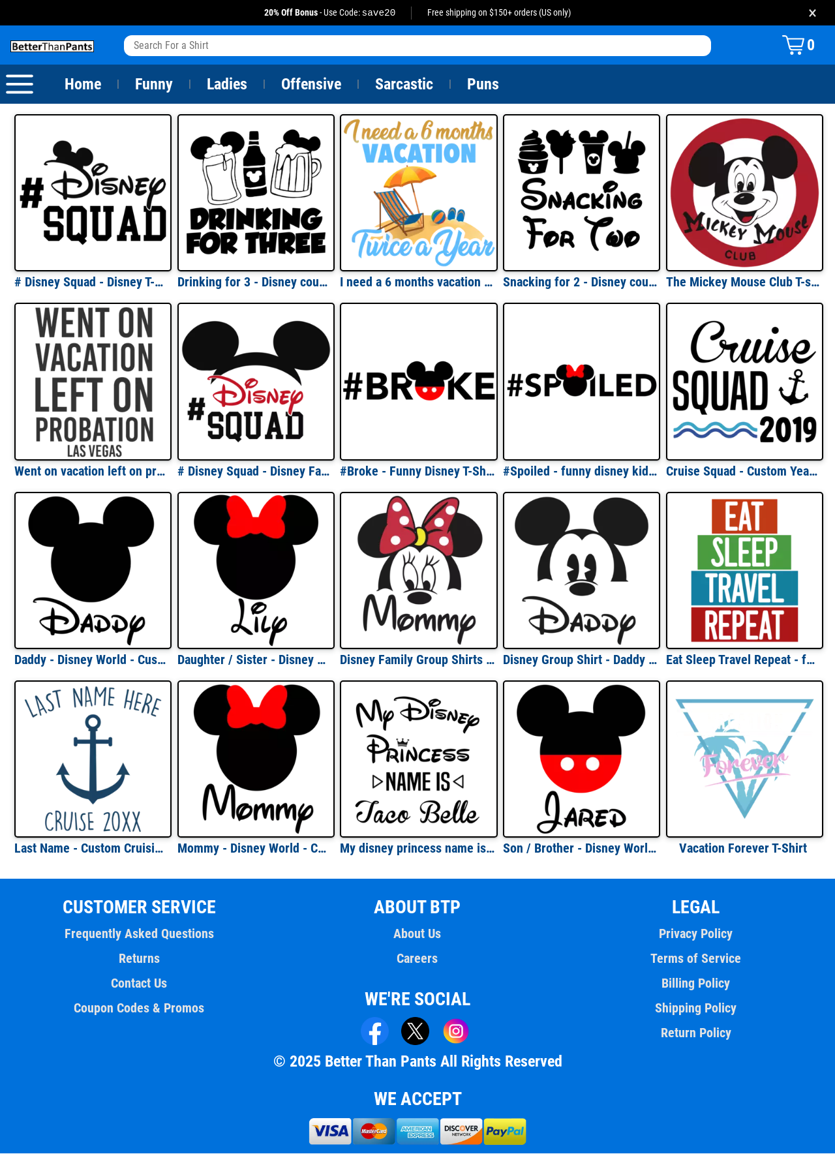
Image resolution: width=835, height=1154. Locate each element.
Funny (153, 85)
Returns (139, 959)
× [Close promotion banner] (812, 12)
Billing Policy (695, 984)
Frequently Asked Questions (139, 934)
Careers (417, 959)
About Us (418, 934)
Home (83, 85)
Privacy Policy (696, 934)
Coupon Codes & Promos (139, 1008)
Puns (483, 85)
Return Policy (696, 1033)
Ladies (226, 85)
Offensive (311, 85)
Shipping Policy (695, 1008)
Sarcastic (404, 85)
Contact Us (139, 984)
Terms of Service (696, 959)
